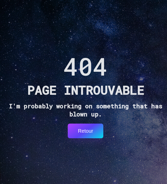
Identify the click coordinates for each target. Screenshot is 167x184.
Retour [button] (85, 131)
